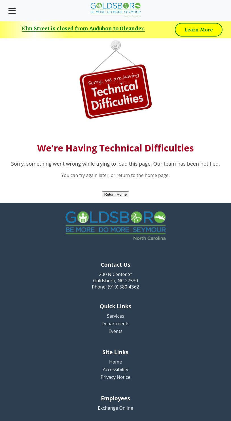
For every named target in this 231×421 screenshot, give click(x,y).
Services (115, 316)
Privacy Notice (115, 377)
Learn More (199, 30)
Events (115, 331)
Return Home (115, 194)
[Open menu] (12, 10)
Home (115, 362)
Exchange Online (115, 408)
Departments (115, 323)
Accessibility (115, 369)
